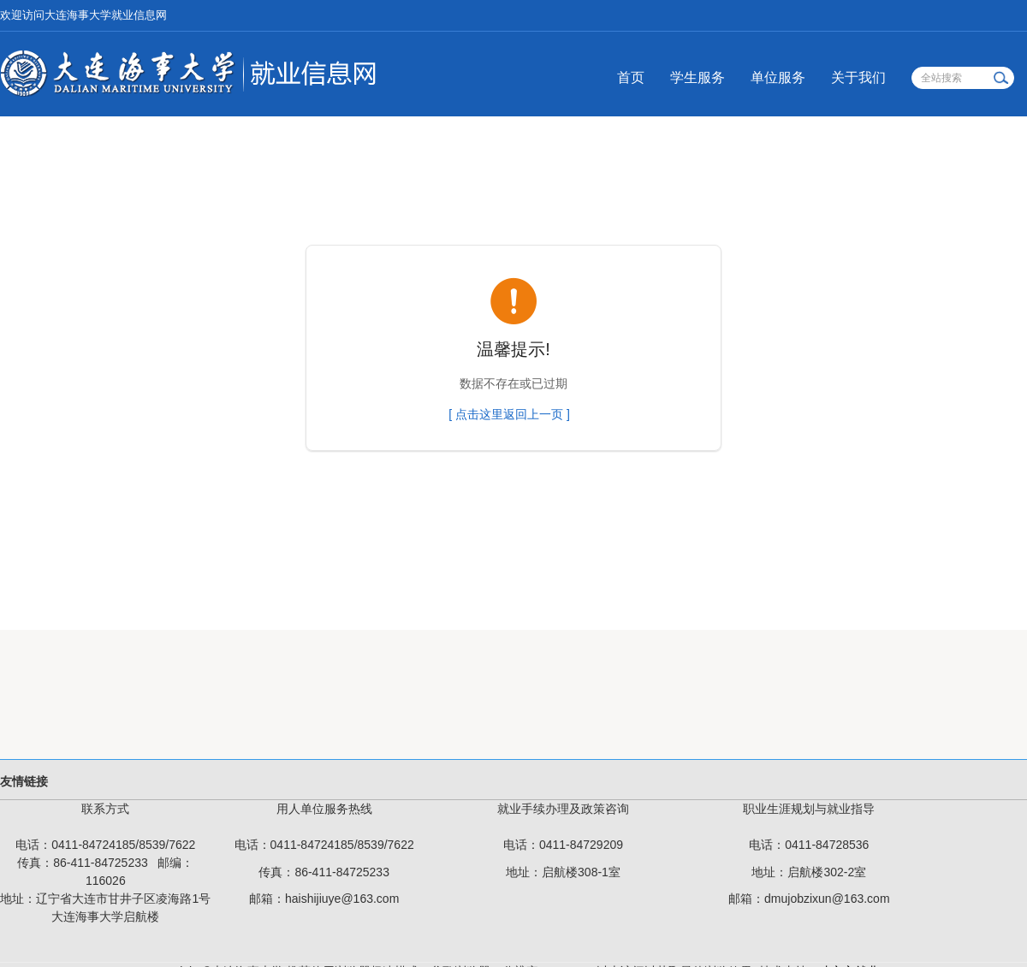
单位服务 (778, 77)
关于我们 (858, 77)
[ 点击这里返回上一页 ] (509, 414)
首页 (630, 77)
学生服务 (697, 77)
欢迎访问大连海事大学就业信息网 (83, 15)
